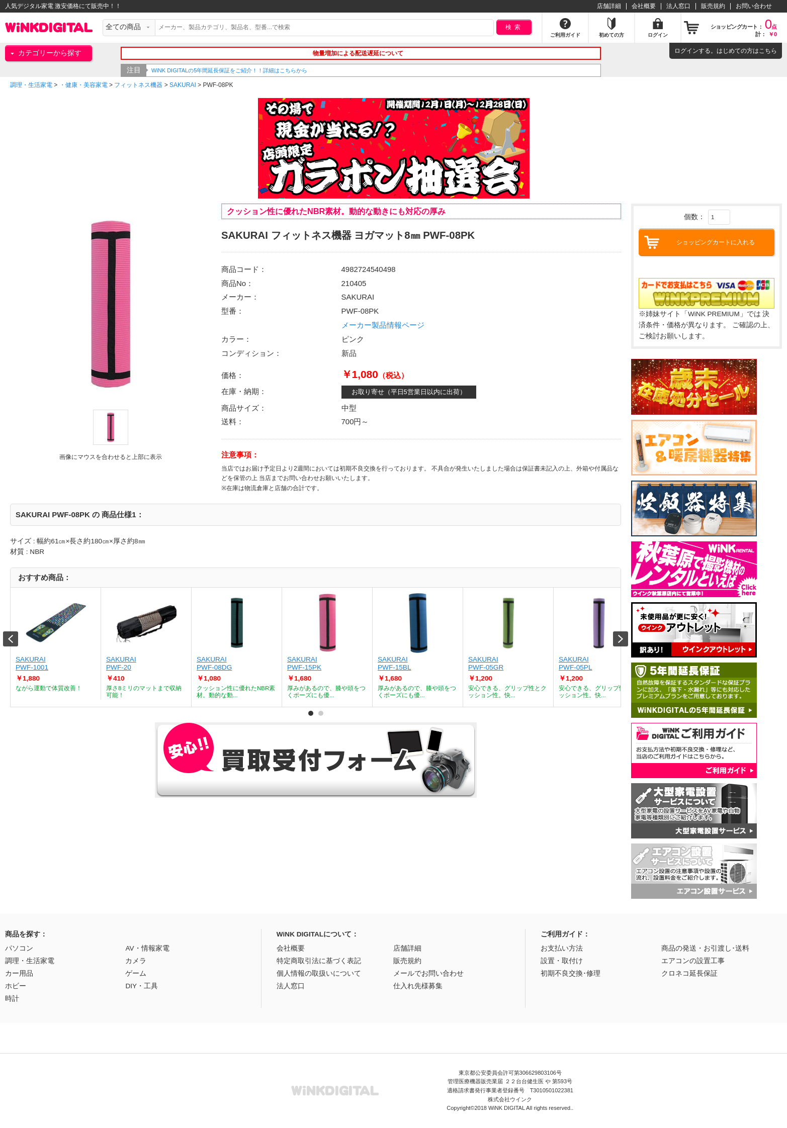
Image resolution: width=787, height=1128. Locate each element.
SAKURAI (182, 84)
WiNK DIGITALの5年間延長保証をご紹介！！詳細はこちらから (254, 70)
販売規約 (713, 6)
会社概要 (644, 6)
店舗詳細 (609, 6)
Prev (10, 638)
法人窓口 (678, 6)
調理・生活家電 (31, 84)
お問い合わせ (754, 6)
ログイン (686, 50)
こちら (768, 50)
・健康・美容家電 (83, 84)
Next (620, 638)
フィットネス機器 (138, 84)
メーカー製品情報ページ (382, 325)
